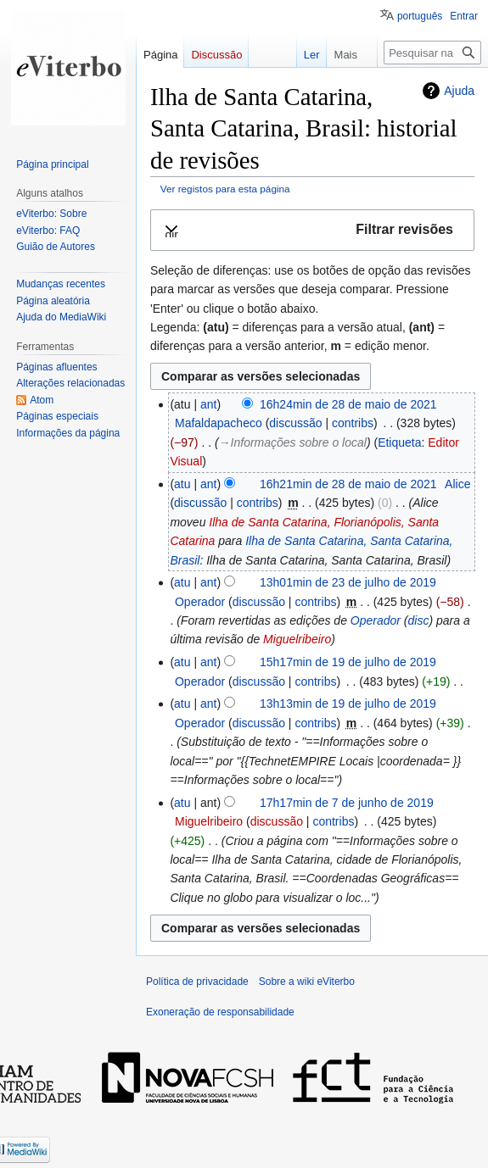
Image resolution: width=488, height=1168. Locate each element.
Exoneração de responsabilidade (220, 1012)
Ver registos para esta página (225, 188)
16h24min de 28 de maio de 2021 (348, 404)
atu (182, 484)
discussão (295, 423)
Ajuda (459, 90)
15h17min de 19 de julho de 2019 (348, 662)
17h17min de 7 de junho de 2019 (347, 802)
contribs (352, 423)
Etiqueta (399, 442)
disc (418, 620)
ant (208, 404)
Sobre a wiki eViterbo (307, 981)
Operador (376, 620)
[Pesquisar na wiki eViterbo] (432, 52)
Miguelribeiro (297, 639)
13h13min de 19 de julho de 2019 (348, 703)
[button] (312, 230)
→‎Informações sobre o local (293, 442)
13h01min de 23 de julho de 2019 (348, 582)
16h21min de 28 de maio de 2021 (348, 484)
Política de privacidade (197, 981)
